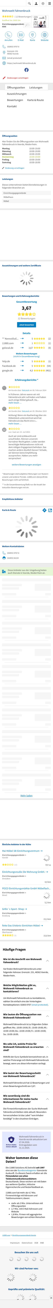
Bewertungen (15, 100)
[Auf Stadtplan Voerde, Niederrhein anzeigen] (50, 510)
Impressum (15, 1243)
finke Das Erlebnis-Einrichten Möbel (21, 925)
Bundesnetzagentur (27, 1170)
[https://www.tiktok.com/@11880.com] (19, 1259)
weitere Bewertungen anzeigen (26, 464)
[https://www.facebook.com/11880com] (11, 1259)
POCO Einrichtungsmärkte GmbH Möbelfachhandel (26, 888)
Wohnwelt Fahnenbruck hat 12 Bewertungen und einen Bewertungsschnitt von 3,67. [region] (26, 1084)
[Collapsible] (47, 961)
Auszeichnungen (17, 93)
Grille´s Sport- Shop (13, 909)
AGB (36, 1243)
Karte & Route (35, 100)
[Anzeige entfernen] (51, 1298)
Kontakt (12, 106)
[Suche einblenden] (29, 3)
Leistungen (35, 87)
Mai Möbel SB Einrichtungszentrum (20, 850)
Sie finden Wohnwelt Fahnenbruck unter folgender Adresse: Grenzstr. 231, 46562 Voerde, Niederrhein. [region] (25, 972)
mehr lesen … (15, 402)
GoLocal (25, 390)
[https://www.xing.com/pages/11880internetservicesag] (34, 1259)
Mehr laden (26, 795)
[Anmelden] (36, 3)
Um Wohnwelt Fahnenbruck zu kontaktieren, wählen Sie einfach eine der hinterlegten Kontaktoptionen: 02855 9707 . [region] (25, 1001)
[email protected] (40, 1004)
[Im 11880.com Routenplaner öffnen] (44, 509)
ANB (42, 1243)
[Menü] (49, 3)
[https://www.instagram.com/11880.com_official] (26, 1259)
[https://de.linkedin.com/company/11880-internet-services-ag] (42, 1259)
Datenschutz (27, 1243)
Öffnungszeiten (16, 87)
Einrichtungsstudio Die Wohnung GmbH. (23, 871)
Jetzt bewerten (26, 324)
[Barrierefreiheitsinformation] (43, 3)
